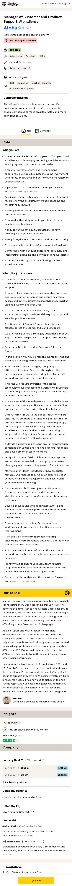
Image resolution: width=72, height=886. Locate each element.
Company (42, 130)
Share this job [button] (11, 866)
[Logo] (10, 4)
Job (26, 130)
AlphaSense (28, 21)
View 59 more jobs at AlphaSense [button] (22, 872)
